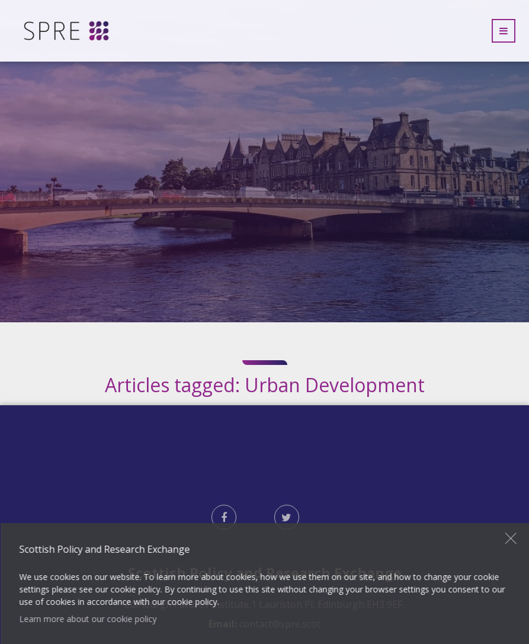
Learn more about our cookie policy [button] (87, 618)
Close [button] (511, 538)
